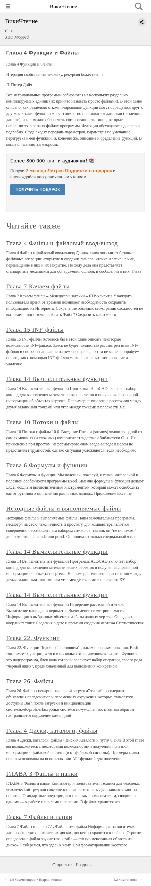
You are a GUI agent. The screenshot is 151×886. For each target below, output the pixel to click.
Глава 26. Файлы (29, 681)
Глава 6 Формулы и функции (47, 465)
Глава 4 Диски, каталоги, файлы (51, 730)
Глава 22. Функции (33, 638)
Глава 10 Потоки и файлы (42, 422)
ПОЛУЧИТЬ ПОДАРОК (37, 189)
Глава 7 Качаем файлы (38, 286)
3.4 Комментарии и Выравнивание (36, 880)
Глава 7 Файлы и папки (39, 817)
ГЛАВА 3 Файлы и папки (42, 773)
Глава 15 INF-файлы (35, 329)
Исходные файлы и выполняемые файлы (63, 508)
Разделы (84, 865)
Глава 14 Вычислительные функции (57, 379)
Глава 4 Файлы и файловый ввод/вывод (62, 243)
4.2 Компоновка (125, 880)
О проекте (62, 865)
